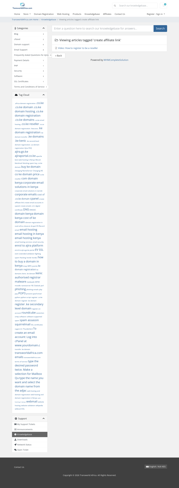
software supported (34, 316)
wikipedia (39, 405)
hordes (34, 257)
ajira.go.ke (21, 151)
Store (26, 14)
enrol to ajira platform (29, 245)
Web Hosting (63, 14)
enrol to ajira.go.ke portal (24, 250)
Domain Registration (44, 14)
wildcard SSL (20, 409)
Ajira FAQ (28, 148)
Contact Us (120, 14)
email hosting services (23, 242)
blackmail (18, 163)
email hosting (28, 229)
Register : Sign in (155, 14)
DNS (26, 209)
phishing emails (32, 289)
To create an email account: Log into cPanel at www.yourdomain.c (27, 337)
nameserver (26, 285)
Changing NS (38, 171)
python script (26, 297)
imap (25, 266)
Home (17, 14)
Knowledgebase (92, 14)
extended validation (26, 254)
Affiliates (107, 14)
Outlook (37, 285)
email (17, 230)
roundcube (29, 312)
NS (32, 285)
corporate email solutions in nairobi (28, 191)
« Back (58, 55)
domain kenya (24, 213)
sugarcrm (18, 329)
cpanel (34, 198)
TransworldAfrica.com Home (25, 19)
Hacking (23, 257)
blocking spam (28, 163)
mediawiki (31, 282)
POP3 (21, 293)
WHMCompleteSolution (116, 59)
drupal (33, 226)
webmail (31, 401)
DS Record (40, 226)
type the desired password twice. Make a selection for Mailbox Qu (28, 369)
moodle (18, 285)
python (17, 297)
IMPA (30, 266)
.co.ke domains (24, 120)
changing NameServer (23, 171)
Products (77, 14)
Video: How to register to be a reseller (76, 48)
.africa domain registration (25, 103)
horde (29, 257)
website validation (28, 405)
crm (33, 206)
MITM (37, 282)
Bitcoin (38, 160)
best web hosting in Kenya (25, 160)
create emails (26, 206)
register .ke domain (28, 300)
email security (38, 242)
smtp (17, 316)
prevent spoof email (34, 293)
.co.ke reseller (30, 124)
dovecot (27, 226)
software (22, 316)
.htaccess (34, 128)
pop (16, 293)
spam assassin (29, 320)
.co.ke (40, 103)
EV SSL (39, 250)
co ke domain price (27, 174)
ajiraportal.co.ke (25, 156)
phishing (20, 289)
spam (17, 320)
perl (42, 285)
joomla (34, 266)
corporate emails (26, 194)
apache (39, 156)
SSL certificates (37, 325)
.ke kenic (20, 141)
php (40, 289)
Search (160, 28)
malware (20, 281)
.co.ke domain (24, 107)
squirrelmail (22, 324)
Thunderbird (28, 329)
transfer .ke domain (22, 349)
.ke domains (36, 136)
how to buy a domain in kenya (29, 261)
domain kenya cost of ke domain (29, 218)
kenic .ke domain (28, 273)
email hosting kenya (28, 238)
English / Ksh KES (156, 466)
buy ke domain (30, 167)
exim (17, 254)
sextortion (40, 313)
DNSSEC (33, 210)
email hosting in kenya (29, 234)
